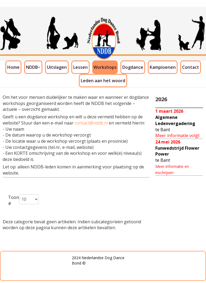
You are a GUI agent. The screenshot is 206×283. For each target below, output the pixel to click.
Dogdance (132, 67)
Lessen (80, 67)
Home (13, 67)
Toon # (13, 200)
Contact (190, 67)
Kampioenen (163, 67)
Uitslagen (57, 67)
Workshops (105, 67)
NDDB (32, 67)
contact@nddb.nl (91, 123)
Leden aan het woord (103, 81)
